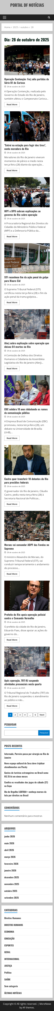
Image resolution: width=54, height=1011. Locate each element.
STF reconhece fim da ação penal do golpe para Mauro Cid (27, 258)
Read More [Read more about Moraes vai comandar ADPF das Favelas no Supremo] (13, 574)
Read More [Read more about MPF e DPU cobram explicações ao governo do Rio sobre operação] (13, 237)
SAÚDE (7, 979)
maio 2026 (9, 843)
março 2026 (10, 857)
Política (7, 972)
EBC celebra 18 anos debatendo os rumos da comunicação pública (27, 390)
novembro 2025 (11, 884)
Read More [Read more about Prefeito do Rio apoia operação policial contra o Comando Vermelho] (13, 640)
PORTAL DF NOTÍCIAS (27, 5)
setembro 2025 (11, 897)
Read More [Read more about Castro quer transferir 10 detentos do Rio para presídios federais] (13, 505)
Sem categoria (11, 986)
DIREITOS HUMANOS (13, 925)
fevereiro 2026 (11, 863)
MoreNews (45, 1003)
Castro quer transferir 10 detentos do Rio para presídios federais (27, 460)
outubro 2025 (10, 891)
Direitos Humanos (12, 918)
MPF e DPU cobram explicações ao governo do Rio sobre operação (27, 192)
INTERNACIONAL (11, 959)
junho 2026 (9, 836)
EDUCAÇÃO (9, 938)
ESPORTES (9, 945)
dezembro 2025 (11, 877)
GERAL (7, 952)
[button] (4, 17)
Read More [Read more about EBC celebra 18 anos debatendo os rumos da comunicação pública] (13, 439)
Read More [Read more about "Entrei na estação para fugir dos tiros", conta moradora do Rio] (13, 171)
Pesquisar (10, 724)
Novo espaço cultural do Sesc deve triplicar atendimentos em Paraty (24, 765)
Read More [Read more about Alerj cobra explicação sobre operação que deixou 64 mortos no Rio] (13, 369)
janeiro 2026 (10, 870)
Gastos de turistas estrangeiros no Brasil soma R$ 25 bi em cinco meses (26, 774)
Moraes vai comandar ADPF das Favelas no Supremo (27, 526)
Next (42, 714)
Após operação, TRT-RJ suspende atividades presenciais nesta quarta (27, 662)
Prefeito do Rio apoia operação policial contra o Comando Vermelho (27, 596)
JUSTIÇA (8, 965)
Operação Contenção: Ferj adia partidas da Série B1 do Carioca (27, 60)
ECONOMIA (9, 931)
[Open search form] (49, 17)
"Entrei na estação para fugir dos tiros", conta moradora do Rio (27, 126)
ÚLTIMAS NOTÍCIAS (13, 993)
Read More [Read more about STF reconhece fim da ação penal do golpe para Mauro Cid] (13, 303)
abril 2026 (9, 850)
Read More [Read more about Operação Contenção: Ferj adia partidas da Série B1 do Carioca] (13, 105)
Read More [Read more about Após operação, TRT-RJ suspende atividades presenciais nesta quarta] (13, 706)
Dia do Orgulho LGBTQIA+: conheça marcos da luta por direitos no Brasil (25, 793)
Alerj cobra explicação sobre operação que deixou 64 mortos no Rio (27, 324)
